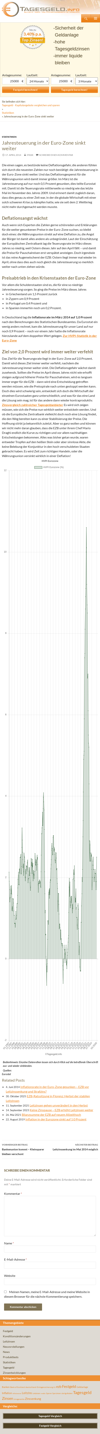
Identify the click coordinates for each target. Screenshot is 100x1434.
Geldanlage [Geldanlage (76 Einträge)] (82, 908)
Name (9, 764)
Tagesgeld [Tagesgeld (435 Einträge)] (82, 913)
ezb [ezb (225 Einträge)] (58, 908)
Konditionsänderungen (17, 857)
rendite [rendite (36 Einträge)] (43, 915)
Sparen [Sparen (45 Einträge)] (49, 915)
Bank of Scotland (12, 1414)
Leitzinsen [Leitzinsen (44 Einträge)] (36, 915)
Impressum (10, 1428)
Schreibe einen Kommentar (56, 154)
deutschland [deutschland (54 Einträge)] (30, 908)
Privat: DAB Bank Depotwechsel (21, 1228)
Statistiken (8, 112)
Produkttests (10, 878)
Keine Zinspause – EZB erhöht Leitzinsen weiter (61, 631)
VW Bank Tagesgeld (13, 1185)
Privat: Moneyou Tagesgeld (18, 1275)
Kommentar (13, 715)
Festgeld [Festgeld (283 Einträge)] (69, 908)
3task (30, 154)
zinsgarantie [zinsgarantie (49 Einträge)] (19, 920)
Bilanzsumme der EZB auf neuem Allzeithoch (51, 636)
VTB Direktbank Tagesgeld (17, 1250)
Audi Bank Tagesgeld (14, 1296)
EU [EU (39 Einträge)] (54, 909)
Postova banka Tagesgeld (16, 1161)
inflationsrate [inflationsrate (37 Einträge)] (17, 915)
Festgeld (8, 852)
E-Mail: (6, 1055)
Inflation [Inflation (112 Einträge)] (7, 914)
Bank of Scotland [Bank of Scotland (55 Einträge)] (17, 908)
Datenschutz (30, 1428)
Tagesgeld (8, 888)
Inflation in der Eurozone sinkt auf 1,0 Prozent (55, 640)
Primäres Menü (95, 18)
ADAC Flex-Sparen (13, 1203)
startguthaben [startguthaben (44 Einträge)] (66, 915)
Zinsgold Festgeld (12, 1135)
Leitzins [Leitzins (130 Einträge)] (27, 914)
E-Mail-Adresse (15, 781)
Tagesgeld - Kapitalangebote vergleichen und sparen (31, 105)
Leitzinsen (9, 862)
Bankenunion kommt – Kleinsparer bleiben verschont (26, 670)
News (6, 873)
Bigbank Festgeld (12, 1089)
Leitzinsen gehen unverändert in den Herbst (59, 626)
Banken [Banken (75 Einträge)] (6, 908)
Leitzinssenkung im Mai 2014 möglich (74, 668)
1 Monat (38, 81)
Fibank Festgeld (11, 1368)
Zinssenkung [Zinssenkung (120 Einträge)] (33, 920)
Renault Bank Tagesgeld (16, 1314)
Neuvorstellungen (13, 868)
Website (9, 797)
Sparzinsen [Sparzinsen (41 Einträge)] (56, 915)
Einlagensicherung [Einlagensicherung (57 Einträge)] (45, 908)
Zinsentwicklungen (14, 894)
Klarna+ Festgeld (12, 1342)
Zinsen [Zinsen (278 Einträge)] (7, 920)
